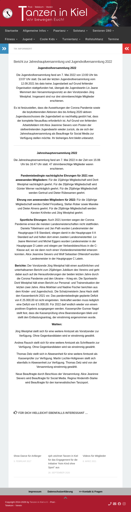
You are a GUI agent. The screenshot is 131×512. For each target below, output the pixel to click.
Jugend (28, 39)
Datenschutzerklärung (60, 491)
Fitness (10, 39)
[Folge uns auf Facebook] (119, 503)
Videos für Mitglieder (94, 455)
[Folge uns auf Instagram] (124, 503)
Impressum (35, 491)
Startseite (11, 30)
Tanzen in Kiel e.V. (39, 502)
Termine (113, 39)
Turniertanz (70, 39)
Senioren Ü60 (102, 30)
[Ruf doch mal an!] (110, 503)
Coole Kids (47, 39)
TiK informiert (23, 48)
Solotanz (79, 30)
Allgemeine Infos (34, 30)
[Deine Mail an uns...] (114, 503)
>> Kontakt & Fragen (91, 491)
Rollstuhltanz (94, 39)
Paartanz (59, 30)
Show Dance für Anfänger (28, 455)
